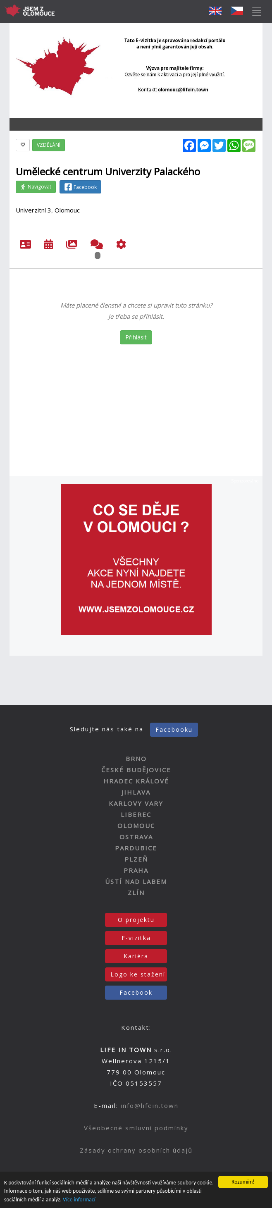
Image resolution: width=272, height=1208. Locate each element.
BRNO (136, 758)
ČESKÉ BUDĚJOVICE (136, 770)
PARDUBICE (136, 848)
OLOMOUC (136, 825)
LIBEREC (136, 814)
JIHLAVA (136, 792)
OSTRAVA (136, 837)
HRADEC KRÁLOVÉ (136, 781)
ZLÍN (136, 892)
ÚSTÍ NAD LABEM (136, 881)
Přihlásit (136, 337)
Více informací (79, 1200)
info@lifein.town (150, 1105)
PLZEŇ (136, 859)
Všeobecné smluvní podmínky (136, 1128)
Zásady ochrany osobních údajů (136, 1150)
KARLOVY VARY (136, 803)
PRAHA (136, 870)
